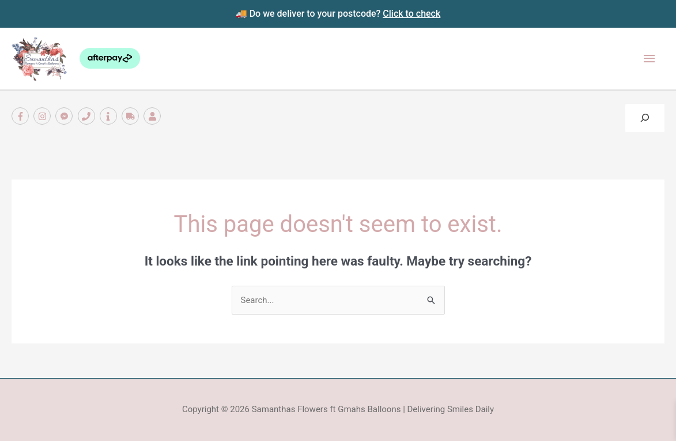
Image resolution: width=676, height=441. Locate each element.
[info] (110, 116)
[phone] (88, 116)
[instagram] (43, 116)
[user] (153, 116)
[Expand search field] (644, 118)
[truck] (132, 116)
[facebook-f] (22, 116)
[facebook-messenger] (65, 116)
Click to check (411, 13)
